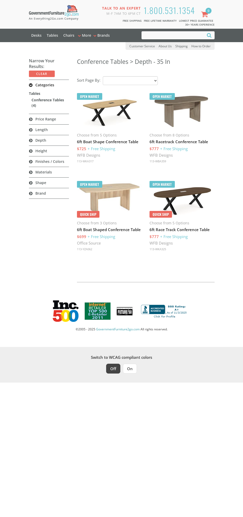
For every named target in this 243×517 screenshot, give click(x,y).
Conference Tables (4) (48, 102)
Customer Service (142, 46)
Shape (40, 182)
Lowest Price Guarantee (196, 20)
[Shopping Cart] (206, 14)
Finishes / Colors (49, 161)
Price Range (45, 119)
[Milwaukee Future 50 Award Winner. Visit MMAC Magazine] (124, 311)
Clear (41, 74)
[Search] (209, 35)
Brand (40, 193)
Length (41, 129)
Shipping (181, 46)
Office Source (89, 243)
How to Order (201, 46)
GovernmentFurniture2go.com (118, 329)
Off (113, 368)
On (130, 368)
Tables (52, 35)
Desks (36, 35)
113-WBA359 (158, 161)
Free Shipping (132, 20)
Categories (44, 84)
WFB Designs (88, 155)
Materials (43, 172)
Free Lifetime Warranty (160, 20)
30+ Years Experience (200, 24)
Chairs (68, 35)
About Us (165, 46)
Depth (40, 140)
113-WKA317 (85, 161)
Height (41, 150)
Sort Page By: (88, 80)
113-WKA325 (158, 249)
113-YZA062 (84, 249)
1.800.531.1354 (169, 10)
